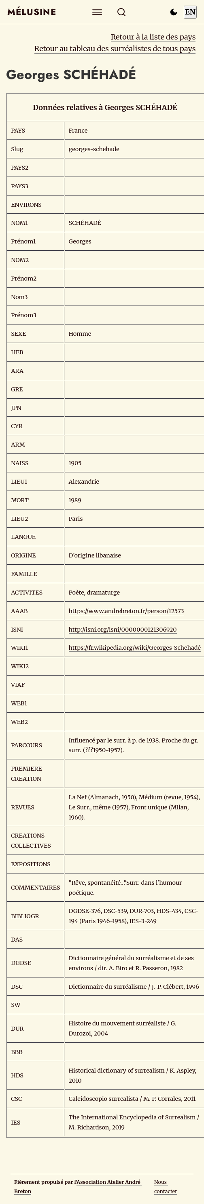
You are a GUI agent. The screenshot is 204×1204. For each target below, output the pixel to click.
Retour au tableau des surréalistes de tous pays (115, 48)
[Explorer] (97, 12)
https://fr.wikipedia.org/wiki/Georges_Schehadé (135, 647)
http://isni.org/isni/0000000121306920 (123, 629)
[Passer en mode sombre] (173, 12)
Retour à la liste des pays (153, 37)
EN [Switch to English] (190, 12)
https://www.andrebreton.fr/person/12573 (126, 611)
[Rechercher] (121, 12)
